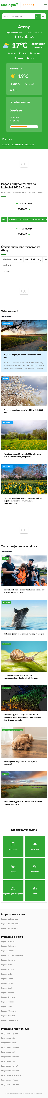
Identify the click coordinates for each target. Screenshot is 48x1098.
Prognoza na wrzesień (10, 1071)
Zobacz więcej (6, 316)
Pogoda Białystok (8, 942)
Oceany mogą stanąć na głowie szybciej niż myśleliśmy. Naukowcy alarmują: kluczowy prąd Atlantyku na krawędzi (23, 717)
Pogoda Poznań (7, 993)
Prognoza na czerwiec (10, 1057)
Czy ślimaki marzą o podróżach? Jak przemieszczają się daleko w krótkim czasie (21, 676)
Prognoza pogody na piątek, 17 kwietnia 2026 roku (22, 355)
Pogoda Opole (7, 988)
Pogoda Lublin (7, 979)
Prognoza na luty (8, 1038)
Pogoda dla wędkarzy (9, 928)
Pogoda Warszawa (8, 1011)
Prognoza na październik (11, 1075)
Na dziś (5, 144)
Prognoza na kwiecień (10, 1047)
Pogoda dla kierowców (10, 924)
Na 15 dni (29, 144)
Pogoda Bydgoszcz (8, 946)
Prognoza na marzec (9, 1043)
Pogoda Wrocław (8, 1016)
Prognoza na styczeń (9, 1033)
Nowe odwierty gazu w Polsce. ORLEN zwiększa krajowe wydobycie (23, 802)
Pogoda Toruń (6, 1006)
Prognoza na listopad (9, 1080)
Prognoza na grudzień (10, 1084)
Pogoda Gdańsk (7, 951)
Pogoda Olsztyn (7, 983)
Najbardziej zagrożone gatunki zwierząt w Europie (24, 634)
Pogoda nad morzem (9, 919)
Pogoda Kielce (7, 965)
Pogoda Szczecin (7, 1002)
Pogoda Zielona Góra (9, 1020)
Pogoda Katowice (8, 960)
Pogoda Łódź (6, 974)
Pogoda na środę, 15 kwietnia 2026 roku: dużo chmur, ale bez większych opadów (22, 455)
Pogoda (28, 5)
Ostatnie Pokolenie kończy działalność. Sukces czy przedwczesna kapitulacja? (24, 591)
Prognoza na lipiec (8, 1061)
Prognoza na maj (8, 1052)
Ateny (24, 26)
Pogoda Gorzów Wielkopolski (13, 955)
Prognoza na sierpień (9, 1066)
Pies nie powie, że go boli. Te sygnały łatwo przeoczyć (21, 762)
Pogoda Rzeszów (8, 997)
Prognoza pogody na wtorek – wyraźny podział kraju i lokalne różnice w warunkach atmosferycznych (23, 500)
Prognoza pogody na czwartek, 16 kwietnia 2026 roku (23, 411)
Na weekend (17, 144)
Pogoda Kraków (7, 969)
